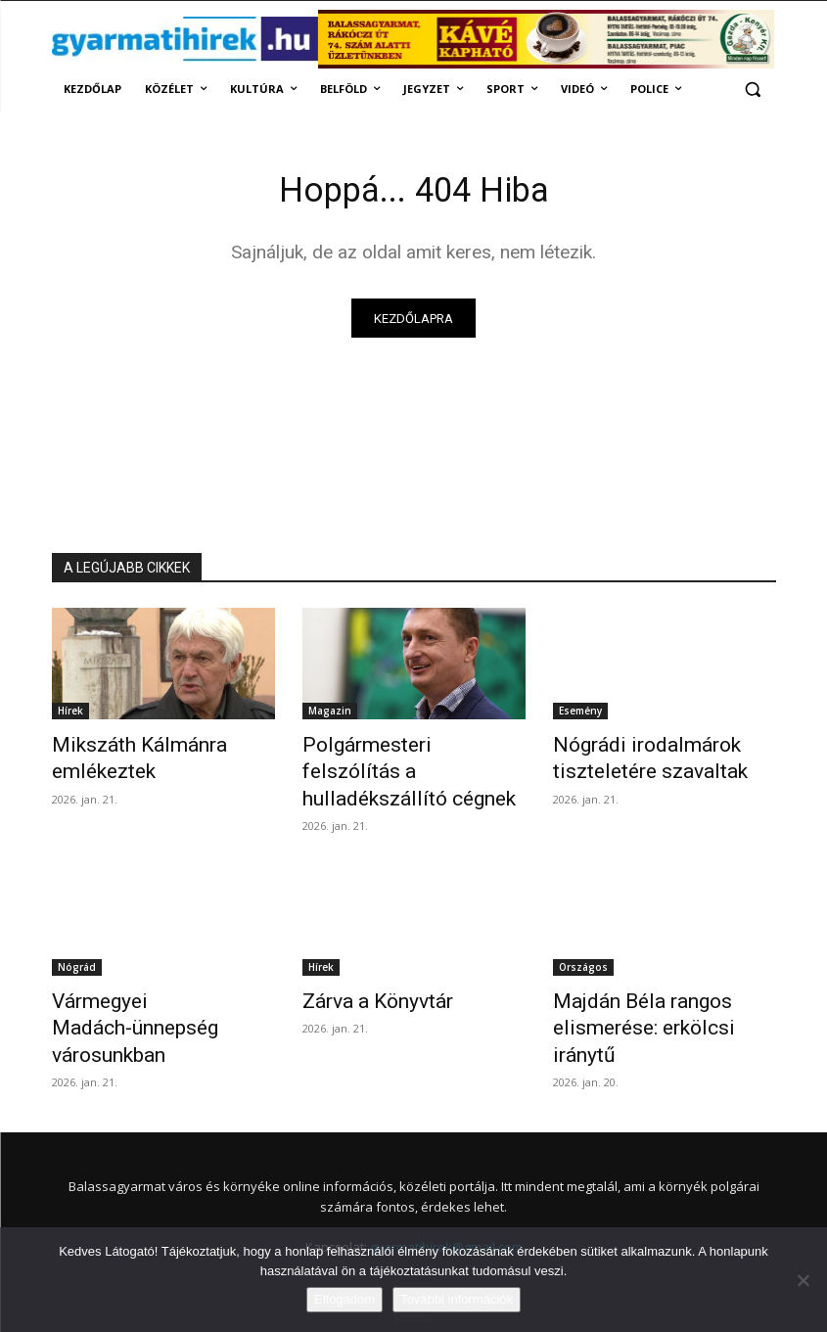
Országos (583, 935)
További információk (456, 1299)
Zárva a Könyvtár (364, 967)
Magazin (329, 715)
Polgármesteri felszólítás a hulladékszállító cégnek (402, 758)
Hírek (70, 715)
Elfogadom (344, 1299)
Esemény (580, 715)
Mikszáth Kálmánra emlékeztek (122, 758)
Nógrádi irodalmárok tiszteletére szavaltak (632, 758)
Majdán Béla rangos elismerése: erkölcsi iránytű (653, 977)
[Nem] (802, 1280)
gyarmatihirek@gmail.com (446, 1178)
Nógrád (77, 935)
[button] (753, 90)
